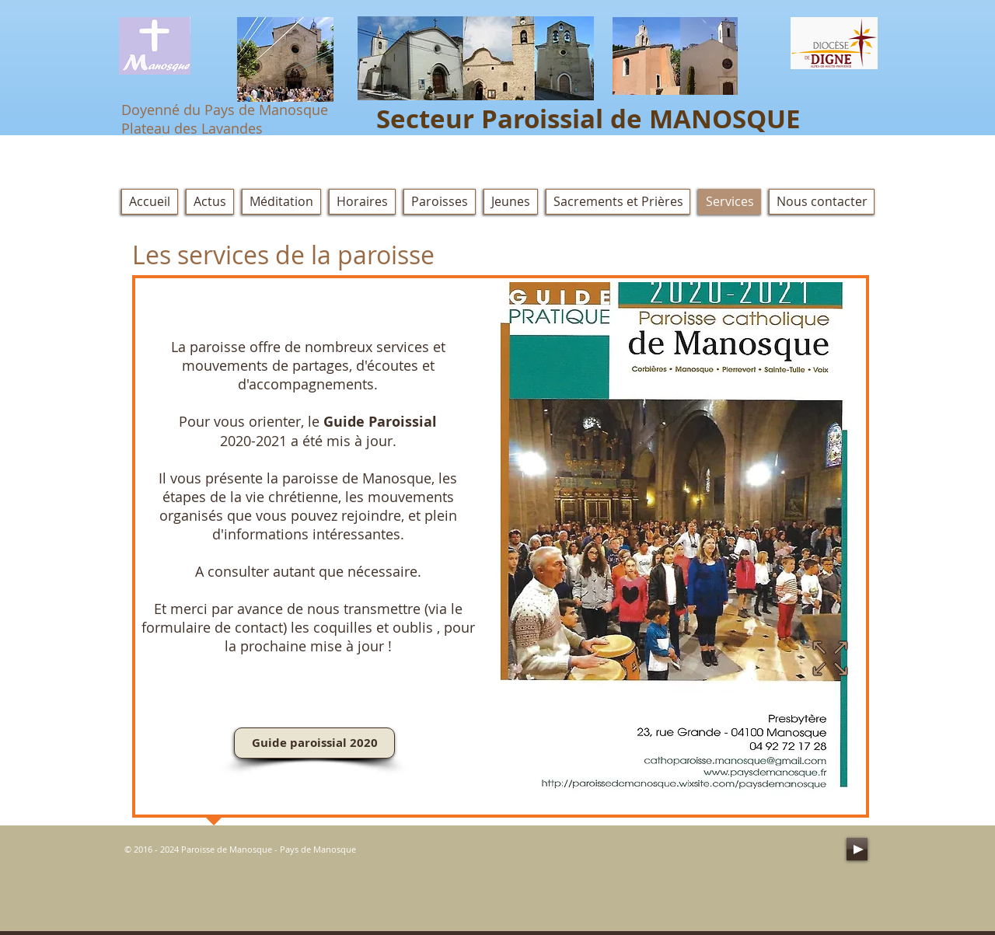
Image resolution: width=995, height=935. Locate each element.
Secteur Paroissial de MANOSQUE (588, 118)
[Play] (857, 849)
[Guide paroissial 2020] (314, 743)
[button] (618, 202)
